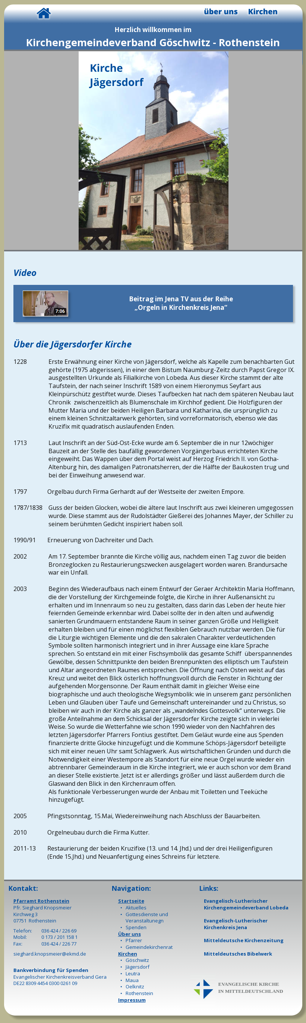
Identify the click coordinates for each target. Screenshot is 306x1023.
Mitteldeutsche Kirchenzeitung (244, 940)
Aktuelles (136, 907)
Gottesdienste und (147, 914)
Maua (132, 980)
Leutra (133, 973)
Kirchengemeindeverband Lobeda (246, 907)
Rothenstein (139, 993)
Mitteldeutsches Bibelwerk (238, 953)
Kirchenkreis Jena (225, 927)
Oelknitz (135, 986)
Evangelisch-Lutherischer (236, 900)
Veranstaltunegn (145, 920)
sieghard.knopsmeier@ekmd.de (49, 953)
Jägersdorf (137, 966)
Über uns (129, 934)
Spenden (136, 927)
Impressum (132, 1000)
